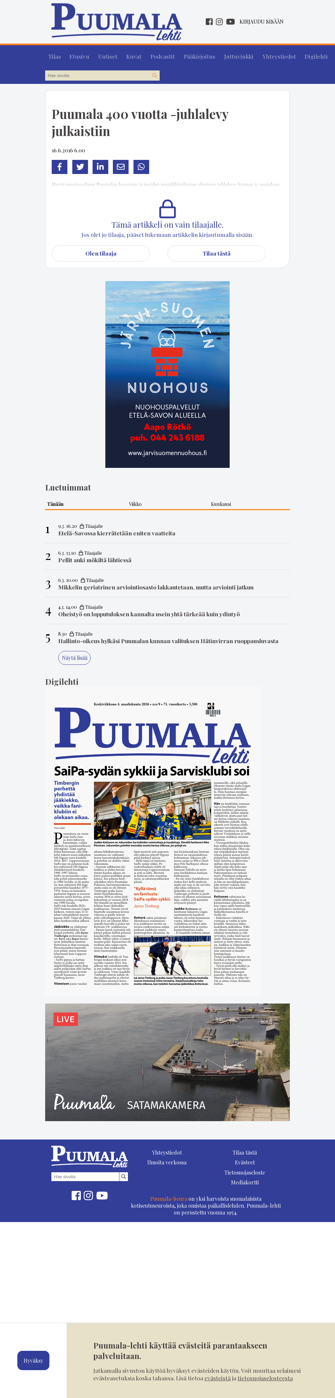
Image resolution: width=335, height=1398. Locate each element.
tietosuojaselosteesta (265, 1378)
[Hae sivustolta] (154, 73)
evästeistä (217, 1378)
